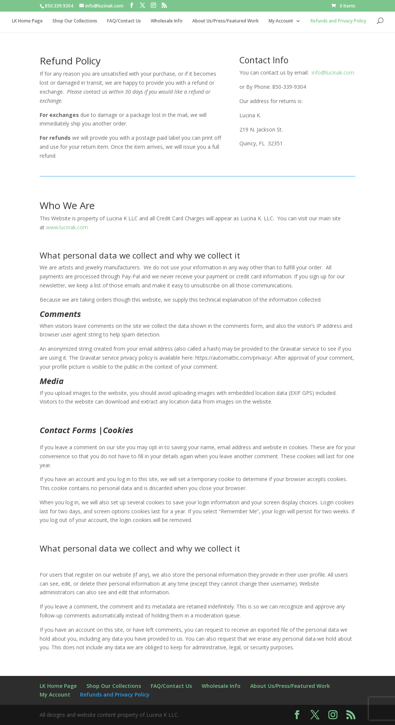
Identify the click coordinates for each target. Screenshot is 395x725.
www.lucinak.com (67, 227)
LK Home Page (27, 21)
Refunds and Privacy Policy (338, 21)
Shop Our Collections (74, 21)
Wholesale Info (167, 21)
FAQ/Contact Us (124, 21)
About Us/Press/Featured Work (225, 21)
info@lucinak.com (333, 72)
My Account (281, 21)
